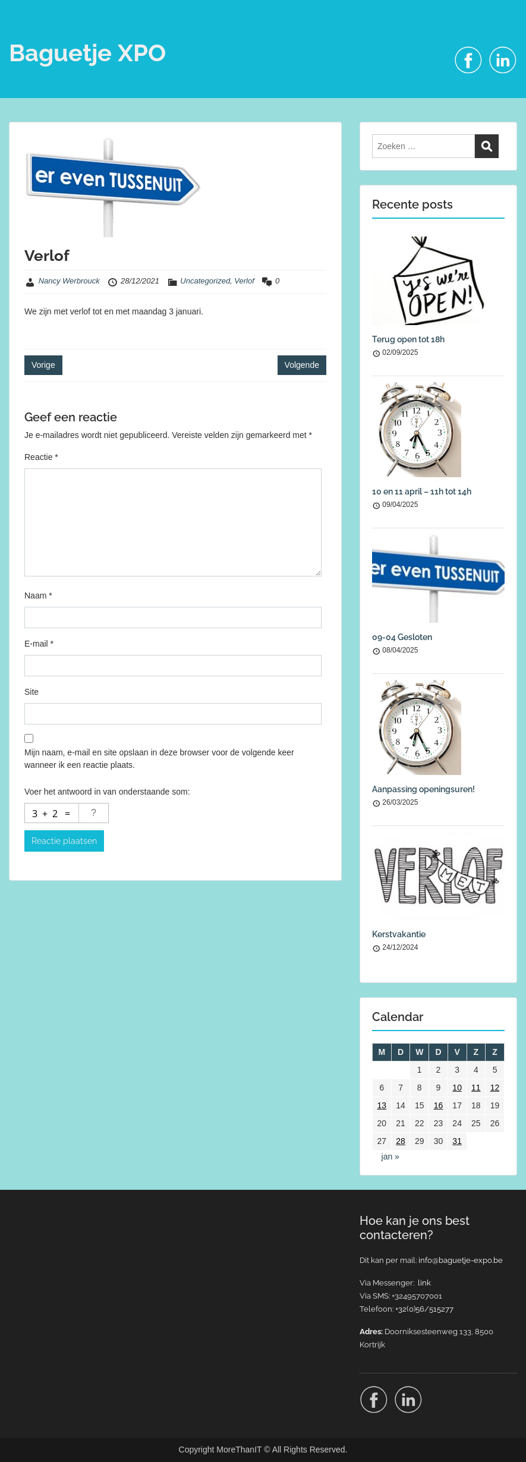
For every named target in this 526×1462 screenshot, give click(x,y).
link (424, 1282)
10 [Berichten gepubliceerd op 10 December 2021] (457, 1087)
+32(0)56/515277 (424, 1309)
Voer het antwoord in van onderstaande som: (107, 791)
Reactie (41, 457)
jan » (390, 1156)
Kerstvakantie (399, 934)
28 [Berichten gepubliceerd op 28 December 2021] (400, 1141)
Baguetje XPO (87, 53)
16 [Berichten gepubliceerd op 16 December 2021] (438, 1105)
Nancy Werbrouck (69, 280)
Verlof (244, 280)
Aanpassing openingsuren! (423, 789)
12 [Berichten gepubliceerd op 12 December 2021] (495, 1087)
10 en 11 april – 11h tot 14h (421, 491)
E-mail (38, 643)
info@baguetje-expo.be (460, 1260)
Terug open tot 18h (408, 339)
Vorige (43, 365)
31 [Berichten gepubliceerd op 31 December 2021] (457, 1141)
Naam (38, 595)
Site (31, 692)
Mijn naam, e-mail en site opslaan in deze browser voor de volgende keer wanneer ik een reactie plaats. (159, 759)
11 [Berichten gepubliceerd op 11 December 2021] (476, 1087)
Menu (21, 32)
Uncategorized (205, 280)
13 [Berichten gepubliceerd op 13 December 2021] (382, 1105)
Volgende (302, 365)
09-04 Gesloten (402, 637)
